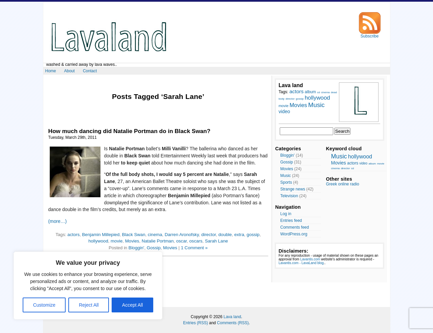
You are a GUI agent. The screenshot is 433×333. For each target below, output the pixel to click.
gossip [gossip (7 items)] (299, 98)
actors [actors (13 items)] (297, 91)
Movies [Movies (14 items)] (298, 105)
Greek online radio (342, 184)
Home (50, 71)
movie (116, 241)
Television (289, 196)
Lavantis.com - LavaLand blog (301, 263)
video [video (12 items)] (284, 111)
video (363, 163)
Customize (44, 305)
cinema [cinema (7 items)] (325, 92)
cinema (155, 234)
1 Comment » (194, 247)
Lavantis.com (310, 259)
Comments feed (294, 227)
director (208, 234)
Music (285, 175)
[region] (88, 285)
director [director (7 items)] (290, 98)
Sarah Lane (216, 241)
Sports (286, 182)
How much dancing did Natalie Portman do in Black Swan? (129, 131)
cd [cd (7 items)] (318, 92)
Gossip (154, 247)
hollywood (98, 241)
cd (352, 168)
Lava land (232, 316)
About (69, 71)
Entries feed (291, 220)
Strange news (292, 189)
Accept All (132, 305)
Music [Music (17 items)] (316, 104)
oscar (181, 241)
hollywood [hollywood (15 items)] (317, 98)
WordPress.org (293, 234)
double (225, 234)
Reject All (88, 305)
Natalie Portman (158, 241)
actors (73, 234)
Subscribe (370, 34)
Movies (132, 241)
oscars (195, 241)
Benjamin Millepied (101, 234)
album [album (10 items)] (310, 91)
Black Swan (133, 234)
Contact (90, 71)
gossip (253, 234)
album (372, 163)
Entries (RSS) (195, 323)
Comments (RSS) (233, 323)
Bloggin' (136, 247)
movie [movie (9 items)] (284, 106)
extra (239, 234)
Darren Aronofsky (182, 234)
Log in (286, 213)
